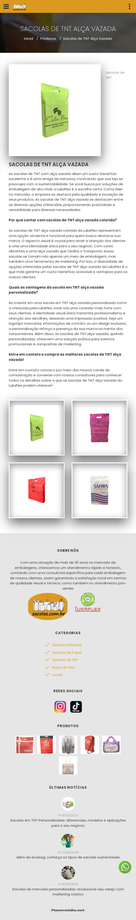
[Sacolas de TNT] (37, 427)
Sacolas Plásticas (67, 644)
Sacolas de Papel (67, 652)
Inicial (28, 38)
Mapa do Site (63, 667)
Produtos (48, 38)
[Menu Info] (129, 6)
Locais (57, 674)
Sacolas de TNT (65, 659)
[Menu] (6, 6)
